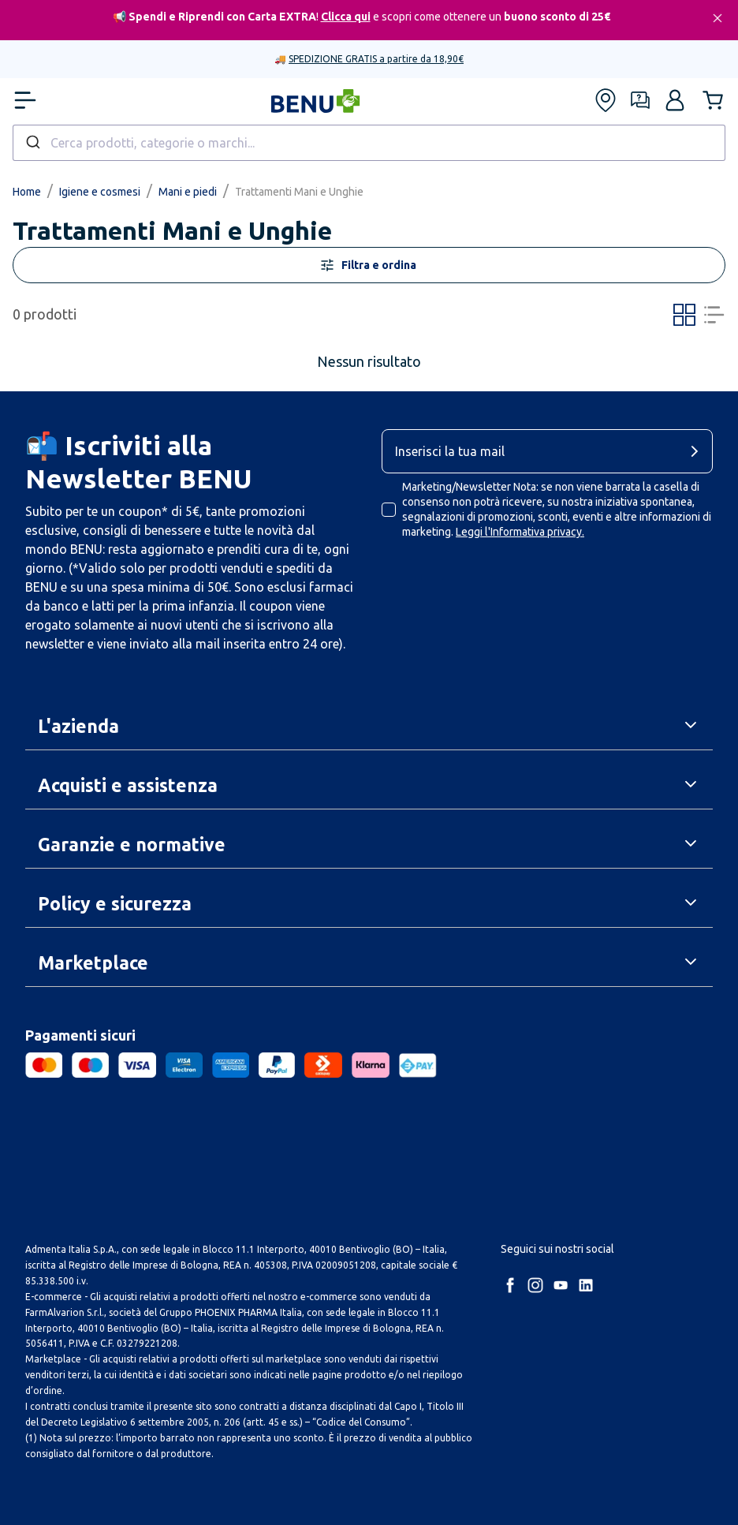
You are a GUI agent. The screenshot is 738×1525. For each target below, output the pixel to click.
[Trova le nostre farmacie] (605, 100)
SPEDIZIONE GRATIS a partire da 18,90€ (376, 59)
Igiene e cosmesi (99, 191)
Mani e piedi (187, 191)
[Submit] (31, 142)
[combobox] (369, 143)
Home (27, 191)
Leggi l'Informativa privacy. (520, 531)
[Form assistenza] (640, 100)
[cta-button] (698, 451)
